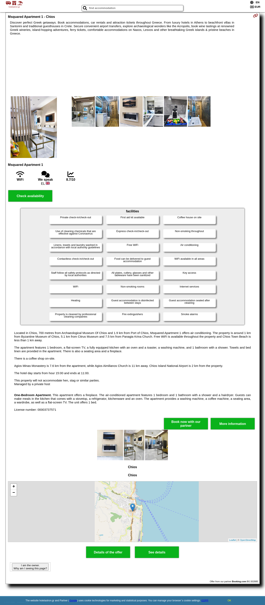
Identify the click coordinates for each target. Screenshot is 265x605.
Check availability (30, 196)
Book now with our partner (185, 423)
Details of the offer (108, 552)
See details (156, 552)
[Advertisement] (132, 65)
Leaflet (232, 540)
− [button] (13, 493)
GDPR (205, 600)
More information (232, 424)
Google (73, 600)
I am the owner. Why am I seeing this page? (30, 567)
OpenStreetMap (248, 540)
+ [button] (13, 487)
